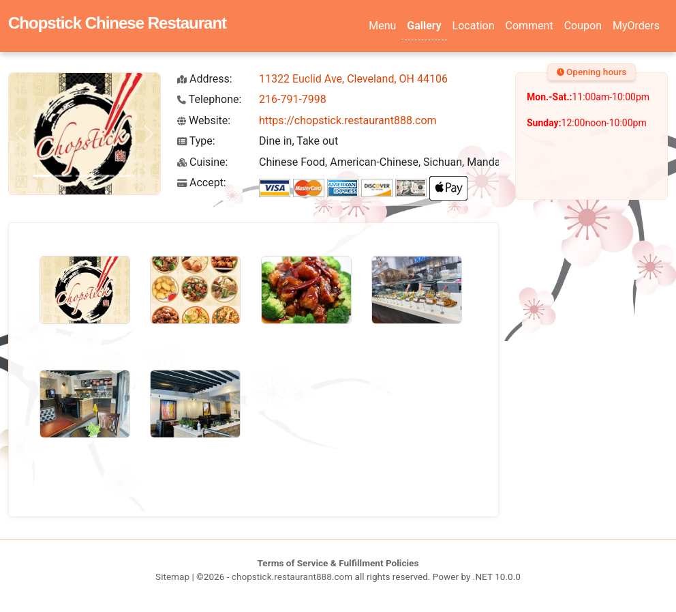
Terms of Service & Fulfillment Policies (338, 562)
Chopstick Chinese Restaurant (117, 23)
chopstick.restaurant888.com (292, 576)
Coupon (583, 25)
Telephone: (209, 99)
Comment (529, 25)
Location (473, 25)
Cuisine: (202, 162)
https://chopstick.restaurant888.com (348, 120)
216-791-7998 (292, 99)
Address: (204, 78)
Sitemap (172, 576)
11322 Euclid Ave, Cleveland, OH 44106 (353, 78)
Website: (203, 120)
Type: (196, 140)
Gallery (424, 25)
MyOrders (636, 25)
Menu (382, 25)
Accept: (201, 182)
